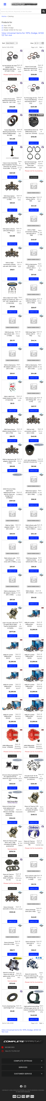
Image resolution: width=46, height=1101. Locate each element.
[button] (23, 1061)
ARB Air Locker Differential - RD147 (29, 686)
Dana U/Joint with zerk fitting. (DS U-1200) (31, 877)
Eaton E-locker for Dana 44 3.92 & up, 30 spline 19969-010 (31, 975)
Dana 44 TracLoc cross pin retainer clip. (29, 843)
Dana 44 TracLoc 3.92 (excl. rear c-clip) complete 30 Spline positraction (10, 843)
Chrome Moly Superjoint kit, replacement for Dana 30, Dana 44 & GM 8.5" (10, 777)
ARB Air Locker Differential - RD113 (8, 656)
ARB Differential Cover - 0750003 (7, 746)
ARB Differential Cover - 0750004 (29, 746)
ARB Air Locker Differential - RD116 (29, 656)
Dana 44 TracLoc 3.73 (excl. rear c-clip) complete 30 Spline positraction (31, 809)
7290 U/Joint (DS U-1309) (30, 592)
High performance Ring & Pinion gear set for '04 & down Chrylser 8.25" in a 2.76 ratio (31, 1009)
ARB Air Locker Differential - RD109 (29, 624)
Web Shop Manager (24, 1091)
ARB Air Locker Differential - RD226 (8, 716)
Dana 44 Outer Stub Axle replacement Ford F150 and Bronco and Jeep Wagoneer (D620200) (9, 811)
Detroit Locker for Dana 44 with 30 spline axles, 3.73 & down (9, 975)
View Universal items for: (21, 1031)
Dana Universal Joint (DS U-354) (9, 943)
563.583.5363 (9, 1047)
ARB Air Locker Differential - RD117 (8, 686)
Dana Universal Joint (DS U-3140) (8, 908)
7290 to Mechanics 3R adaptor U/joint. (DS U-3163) (10, 592)
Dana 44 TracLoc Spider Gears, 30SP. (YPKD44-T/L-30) (8, 877)
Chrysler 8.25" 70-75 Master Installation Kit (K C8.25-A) (31, 777)
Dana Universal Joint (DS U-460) (30, 943)
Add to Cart (12, 604)
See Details (12, 756)
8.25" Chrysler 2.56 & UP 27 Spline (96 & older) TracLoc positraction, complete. (10, 625)
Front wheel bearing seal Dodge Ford (8, 1007)
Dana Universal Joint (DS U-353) (30, 910)
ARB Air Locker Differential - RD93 (29, 716)
